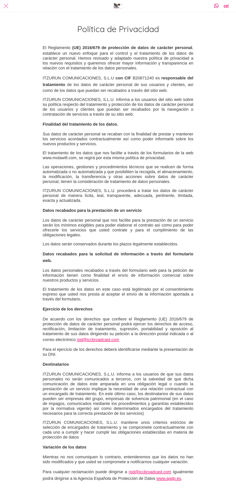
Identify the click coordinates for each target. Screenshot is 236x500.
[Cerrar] (6, 6)
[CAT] (226, 6)
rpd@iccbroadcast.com (98, 339)
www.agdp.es (169, 478)
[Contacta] (216, 6)
